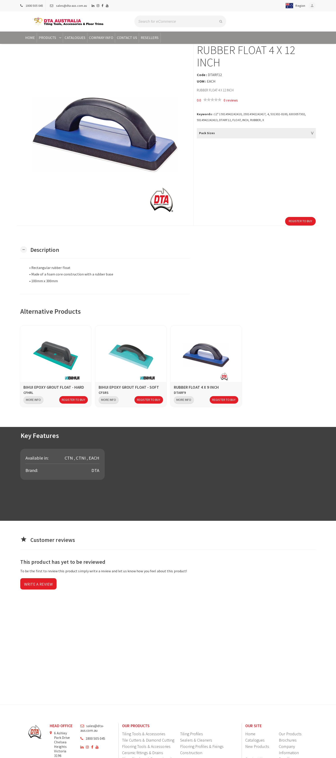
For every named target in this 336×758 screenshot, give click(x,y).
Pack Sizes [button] (207, 133)
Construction (191, 752)
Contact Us (127, 37)
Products (50, 37)
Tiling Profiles (191, 733)
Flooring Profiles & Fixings (202, 746)
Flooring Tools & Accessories (146, 746)
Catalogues (75, 37)
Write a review (38, 584)
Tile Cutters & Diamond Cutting (148, 740)
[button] (293, 5)
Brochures (288, 740)
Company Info (101, 37)
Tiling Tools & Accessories (143, 733)
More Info (33, 400)
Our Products (290, 733)
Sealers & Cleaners (196, 740)
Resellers (150, 37)
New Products (257, 746)
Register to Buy (300, 221)
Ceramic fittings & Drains (142, 752)
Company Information (289, 749)
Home (30, 37)
